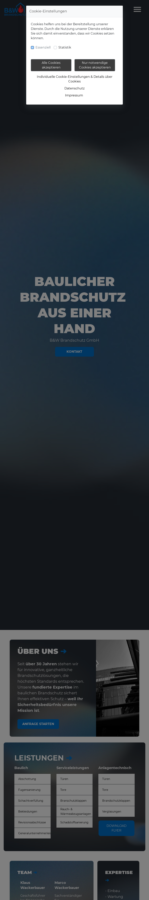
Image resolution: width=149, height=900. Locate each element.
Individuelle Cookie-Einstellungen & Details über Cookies (74, 79)
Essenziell (43, 47)
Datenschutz (74, 88)
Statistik (64, 47)
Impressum (74, 95)
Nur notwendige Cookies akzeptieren (95, 65)
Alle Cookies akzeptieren (51, 65)
